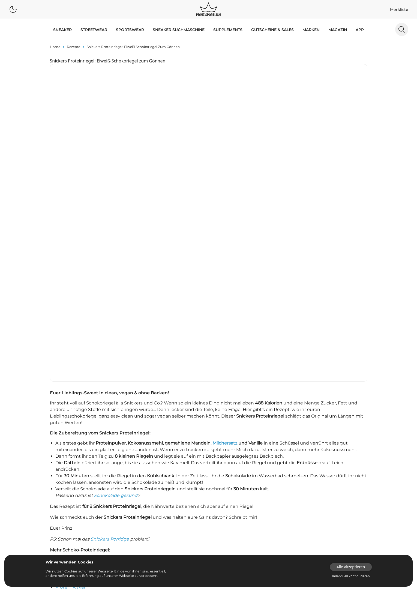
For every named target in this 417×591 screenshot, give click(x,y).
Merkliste (399, 9)
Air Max (137, 484)
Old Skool (181, 537)
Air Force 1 (181, 469)
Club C (136, 522)
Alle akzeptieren (351, 566)
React (135, 545)
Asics (92, 469)
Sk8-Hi (136, 553)
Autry (51, 476)
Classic (178, 514)
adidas (52, 469)
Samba (178, 545)
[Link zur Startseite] (335, 519)
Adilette (137, 469)
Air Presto (181, 499)
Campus (179, 507)
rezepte (73, 47)
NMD (134, 537)
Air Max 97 (181, 492)
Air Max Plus (141, 499)
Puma (51, 492)
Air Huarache (142, 476)
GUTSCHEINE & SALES (272, 29)
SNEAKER (62, 29)
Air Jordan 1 (183, 476)
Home (55, 47)
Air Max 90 (182, 484)
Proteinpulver (269, 469)
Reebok (95, 492)
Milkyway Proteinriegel (80, 413)
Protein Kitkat (70, 419)
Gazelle (178, 530)
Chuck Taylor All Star (149, 514)
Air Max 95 (139, 492)
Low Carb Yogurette (77, 426)
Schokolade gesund (115, 328)
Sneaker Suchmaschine (179, 29)
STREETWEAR (93, 29)
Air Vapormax (142, 507)
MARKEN (311, 29)
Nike (92, 484)
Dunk (135, 530)
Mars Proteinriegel (75, 406)
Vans (50, 499)
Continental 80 (186, 522)
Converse (96, 476)
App (360, 29)
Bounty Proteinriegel (78, 393)
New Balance (58, 484)
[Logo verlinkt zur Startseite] (208, 9)
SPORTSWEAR (130, 29)
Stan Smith (182, 553)
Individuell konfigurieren (351, 576)
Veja (91, 499)
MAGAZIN (337, 29)
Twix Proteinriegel (74, 400)
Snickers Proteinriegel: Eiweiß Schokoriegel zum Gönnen (133, 47)
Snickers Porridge (110, 371)
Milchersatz (224, 275)
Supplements (227, 29)
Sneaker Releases (230, 476)
